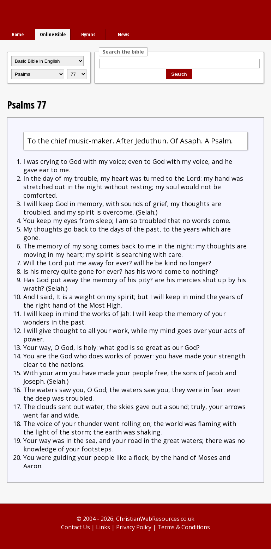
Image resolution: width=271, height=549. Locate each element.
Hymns (88, 34)
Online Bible (53, 34)
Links (103, 527)
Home (18, 34)
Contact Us (75, 527)
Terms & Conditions (183, 527)
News (123, 34)
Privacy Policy (133, 527)
